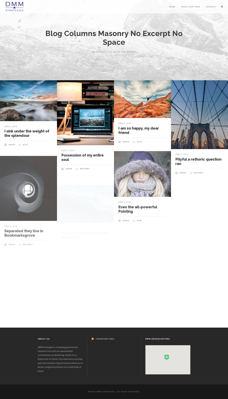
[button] (166, 357)
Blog (25, 145)
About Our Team (190, 7)
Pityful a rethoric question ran (198, 164)
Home (172, 7)
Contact (211, 7)
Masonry (85, 169)
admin (12, 145)
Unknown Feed (105, 339)
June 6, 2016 (10, 126)
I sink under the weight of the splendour (26, 133)
